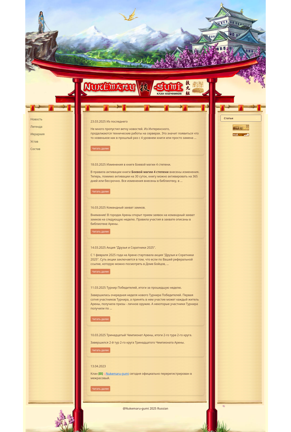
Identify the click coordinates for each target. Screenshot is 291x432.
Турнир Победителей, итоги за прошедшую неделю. (144, 288)
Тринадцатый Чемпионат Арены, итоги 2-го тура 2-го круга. (149, 335)
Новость (36, 119)
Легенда (36, 127)
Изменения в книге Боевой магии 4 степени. (139, 164)
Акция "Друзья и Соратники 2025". (131, 247)
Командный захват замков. (126, 207)
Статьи (228, 118)
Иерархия (37, 134)
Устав (34, 141)
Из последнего (117, 121)
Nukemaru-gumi (117, 374)
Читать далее (100, 148)
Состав (35, 149)
